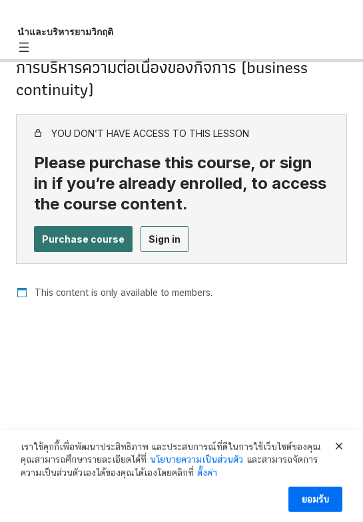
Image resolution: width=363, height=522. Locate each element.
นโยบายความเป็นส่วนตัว (196, 461)
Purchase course (83, 239)
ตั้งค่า (207, 474)
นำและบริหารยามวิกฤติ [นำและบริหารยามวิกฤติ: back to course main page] (65, 31)
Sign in (165, 239)
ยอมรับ (315, 501)
